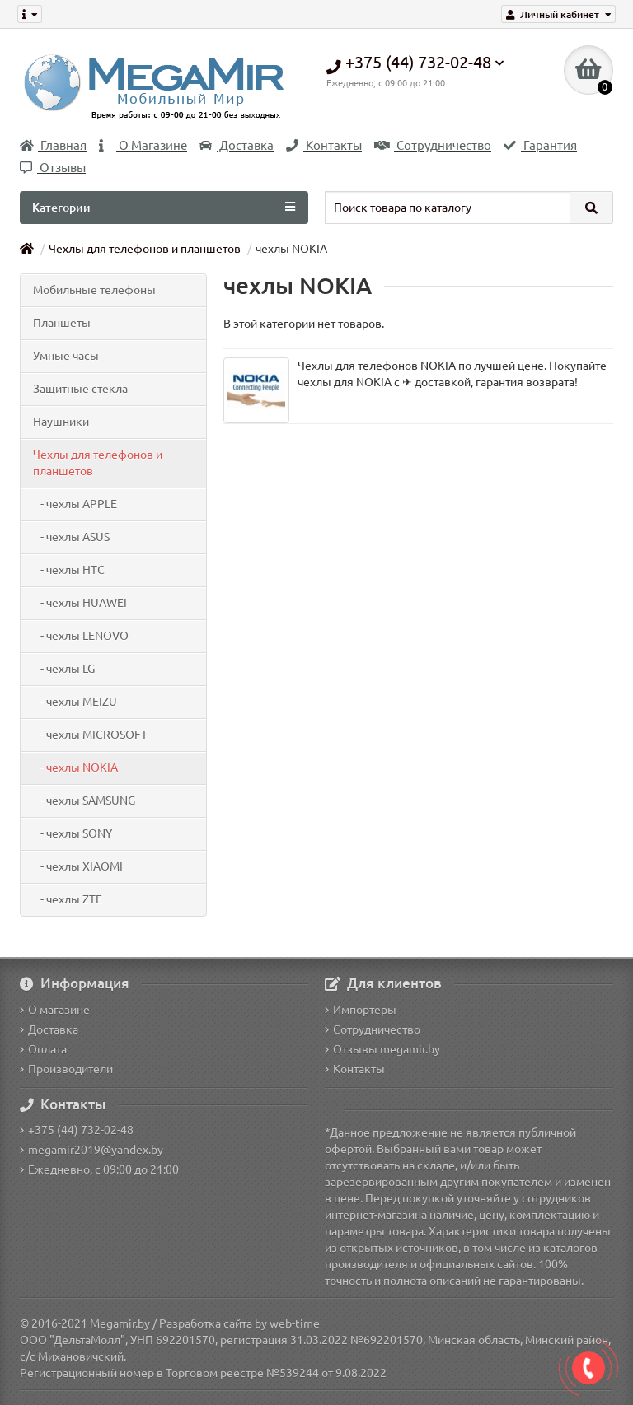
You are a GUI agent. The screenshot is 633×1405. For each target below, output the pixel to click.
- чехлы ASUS (71, 537)
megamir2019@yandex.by (91, 1149)
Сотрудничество (432, 145)
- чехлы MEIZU (75, 701)
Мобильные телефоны (94, 289)
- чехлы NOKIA (75, 767)
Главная (53, 145)
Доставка (236, 145)
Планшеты (62, 322)
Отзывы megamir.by (382, 1049)
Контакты (324, 145)
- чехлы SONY (72, 833)
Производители (66, 1069)
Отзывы (53, 168)
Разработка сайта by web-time (239, 1323)
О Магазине (143, 145)
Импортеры (360, 1009)
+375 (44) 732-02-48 (77, 1130)
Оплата (43, 1049)
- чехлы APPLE (75, 504)
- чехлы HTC (69, 569)
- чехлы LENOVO (81, 635)
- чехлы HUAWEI (80, 602)
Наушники (61, 421)
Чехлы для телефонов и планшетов (145, 248)
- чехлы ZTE (67, 899)
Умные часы (66, 355)
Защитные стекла (80, 388)
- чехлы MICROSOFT (90, 734)
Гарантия (540, 145)
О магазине (55, 1009)
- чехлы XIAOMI (78, 866)
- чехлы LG (64, 668)
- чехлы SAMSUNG (84, 800)
